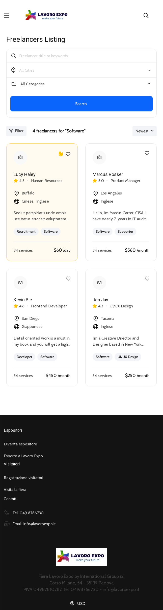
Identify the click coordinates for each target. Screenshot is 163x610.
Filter (16, 130)
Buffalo (24, 193)
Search (81, 103)
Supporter (125, 231)
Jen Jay (100, 299)
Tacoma (103, 319)
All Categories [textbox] (32, 84)
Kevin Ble (23, 299)
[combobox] (85, 84)
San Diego (27, 319)
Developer (24, 357)
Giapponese (32, 326)
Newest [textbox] (141, 131)
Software (51, 231)
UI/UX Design (128, 357)
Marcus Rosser (108, 174)
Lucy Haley (25, 174)
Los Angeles (107, 193)
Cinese (28, 201)
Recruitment (26, 231)
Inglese (42, 201)
